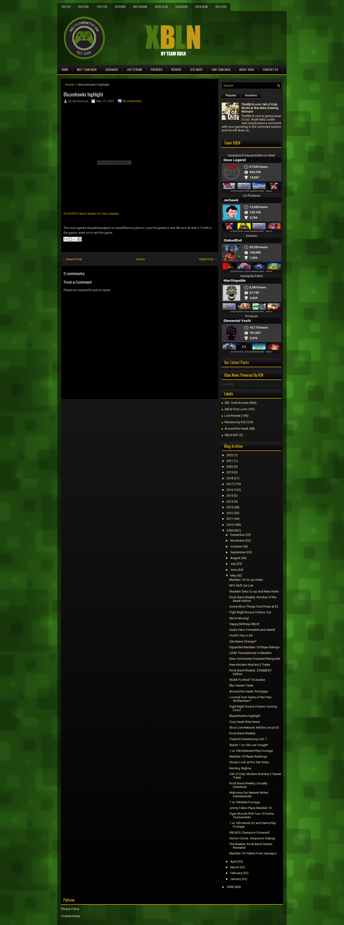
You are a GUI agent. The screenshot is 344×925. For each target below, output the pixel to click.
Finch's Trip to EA (241, 635)
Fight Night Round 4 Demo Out (250, 612)
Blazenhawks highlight (83, 94)
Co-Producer (251, 195)
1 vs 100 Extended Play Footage (251, 751)
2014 (229, 501)
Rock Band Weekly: (242, 733)
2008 (229, 887)
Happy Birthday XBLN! (244, 624)
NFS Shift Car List (241, 585)
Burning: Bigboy (240, 768)
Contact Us (270, 69)
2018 (229, 478)
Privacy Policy (70, 909)
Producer (251, 316)
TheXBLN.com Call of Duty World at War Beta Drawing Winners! (259, 108)
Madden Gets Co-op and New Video (254, 591)
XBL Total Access (237, 402)
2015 (229, 495)
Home (65, 69)
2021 (229, 461)
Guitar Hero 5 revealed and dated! (252, 629)
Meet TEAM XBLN (87, 69)
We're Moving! (239, 618)
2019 (229, 472)
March (234, 867)
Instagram (140, 7)
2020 (229, 466)
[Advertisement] (117, 410)
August (235, 558)
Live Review (233, 415)
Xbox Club (161, 7)
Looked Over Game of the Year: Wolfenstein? (250, 699)
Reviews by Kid (235, 422)
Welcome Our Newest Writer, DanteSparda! (249, 794)
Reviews (176, 69)
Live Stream (134, 69)
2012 (229, 513)
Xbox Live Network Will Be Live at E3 (254, 727)
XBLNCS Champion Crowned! (249, 832)
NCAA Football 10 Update (247, 679)
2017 (229, 484)
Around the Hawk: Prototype (248, 691)
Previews (156, 69)
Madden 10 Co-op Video (246, 580)
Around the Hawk (236, 428)
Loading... (228, 384)
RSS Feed (220, 7)
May (233, 575)
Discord (120, 7)
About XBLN (246, 69)
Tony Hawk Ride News (244, 722)
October (236, 546)
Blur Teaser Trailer (241, 685)
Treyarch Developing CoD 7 (248, 739)
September (238, 552)
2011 (229, 519)
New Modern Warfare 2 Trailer (249, 664)
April (233, 861)
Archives (251, 95)
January (235, 879)
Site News (196, 69)
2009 (229, 530)
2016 (229, 490)
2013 (229, 507)
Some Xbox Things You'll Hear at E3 (253, 606)
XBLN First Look (236, 409)
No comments (132, 101)
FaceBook (182, 7)
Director (251, 236)
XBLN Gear (201, 7)
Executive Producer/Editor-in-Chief (251, 155)
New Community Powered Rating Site (254, 658)
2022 (229, 455)
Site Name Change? (242, 641)
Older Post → (208, 259)
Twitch (65, 7)
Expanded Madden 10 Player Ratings (254, 647)
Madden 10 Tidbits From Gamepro (253, 853)
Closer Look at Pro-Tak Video (249, 762)
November (237, 540)
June (233, 569)
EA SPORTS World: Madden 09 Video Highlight (91, 213)
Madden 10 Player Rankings (248, 756)
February (236, 873)
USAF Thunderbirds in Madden (250, 653)
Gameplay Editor (251, 276)
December (237, 535)
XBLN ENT (231, 435)
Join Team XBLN (221, 69)
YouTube (83, 7)
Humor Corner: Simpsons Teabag (252, 838)
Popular (231, 95)
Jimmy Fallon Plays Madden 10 (250, 808)
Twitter (102, 7)
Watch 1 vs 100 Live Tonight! (248, 745)
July (233, 563)
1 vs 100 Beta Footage (244, 802)
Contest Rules (70, 916)
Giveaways (111, 69)
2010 (229, 524)
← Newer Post (72, 259)
